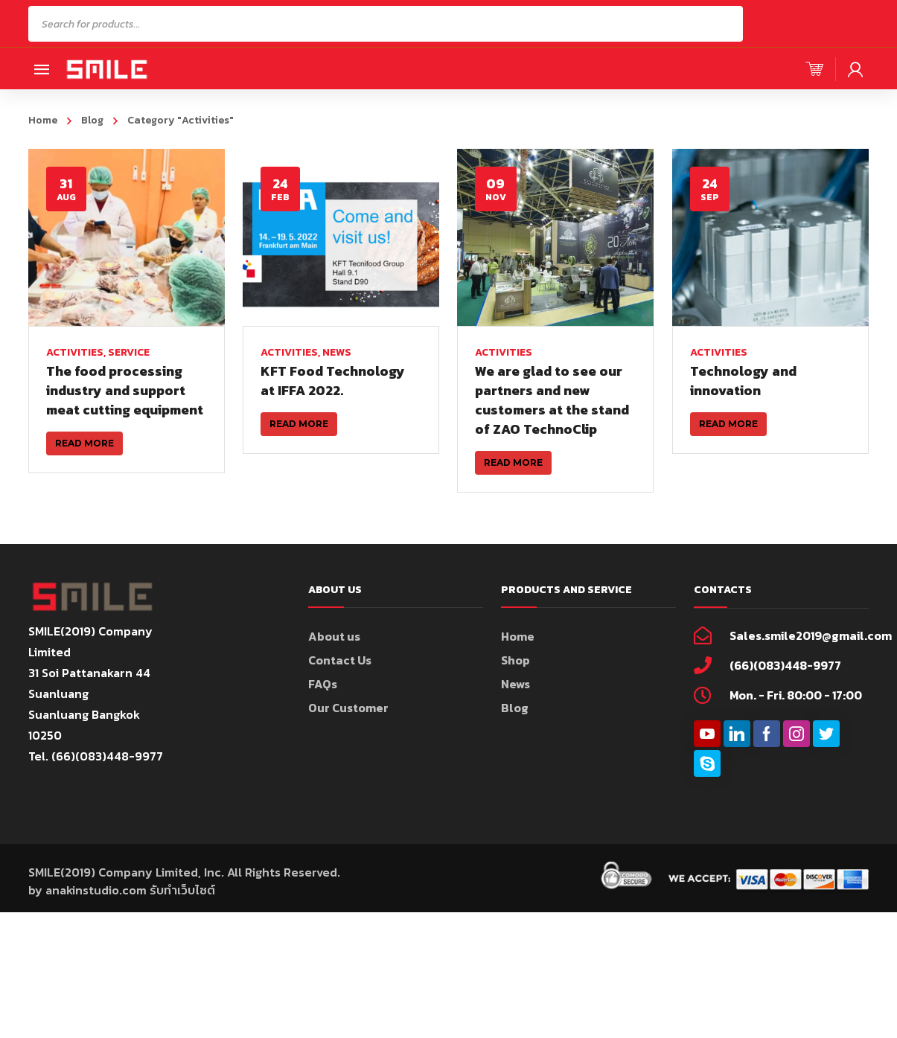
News (336, 352)
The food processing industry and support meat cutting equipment (124, 390)
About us (334, 656)
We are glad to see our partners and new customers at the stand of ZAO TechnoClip (550, 400)
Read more (84, 443)
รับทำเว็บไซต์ (182, 910)
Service (129, 352)
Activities (74, 352)
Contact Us (339, 680)
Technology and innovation (740, 380)
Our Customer (348, 728)
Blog (92, 120)
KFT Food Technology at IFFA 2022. (332, 380)
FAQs (322, 704)
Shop (515, 680)
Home (42, 120)
